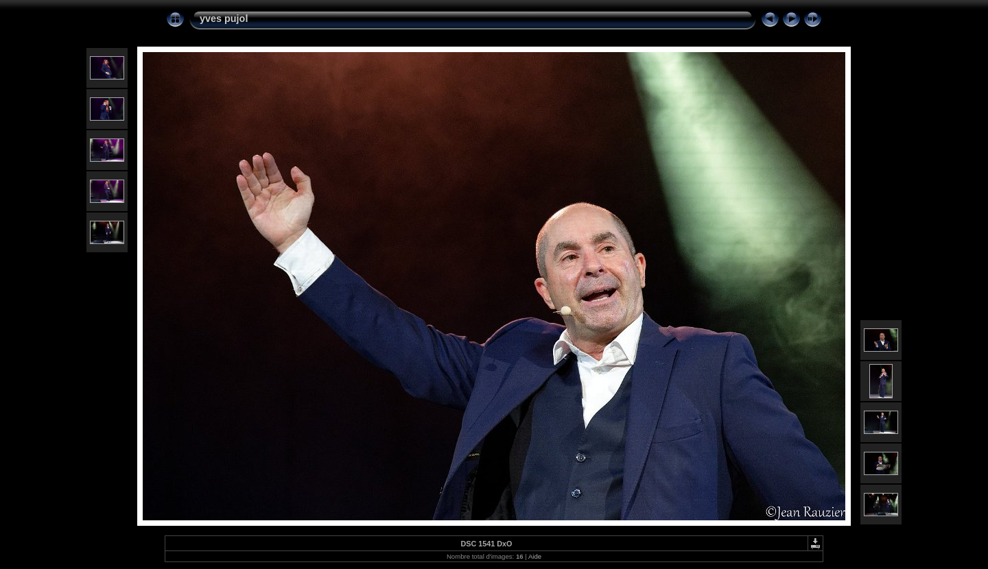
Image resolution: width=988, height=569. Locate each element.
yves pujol (224, 18)
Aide (534, 556)
